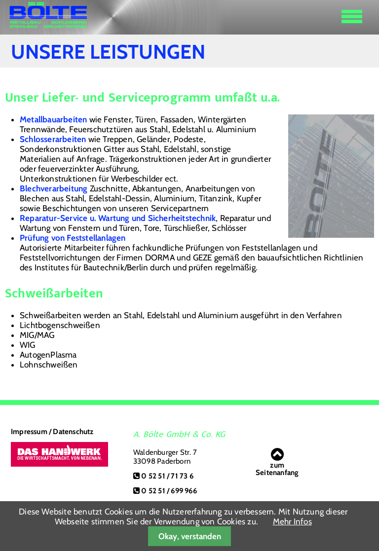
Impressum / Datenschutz (52, 431)
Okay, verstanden (189, 536)
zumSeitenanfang (277, 462)
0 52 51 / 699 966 (168, 490)
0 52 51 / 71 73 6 (167, 476)
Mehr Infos (292, 521)
